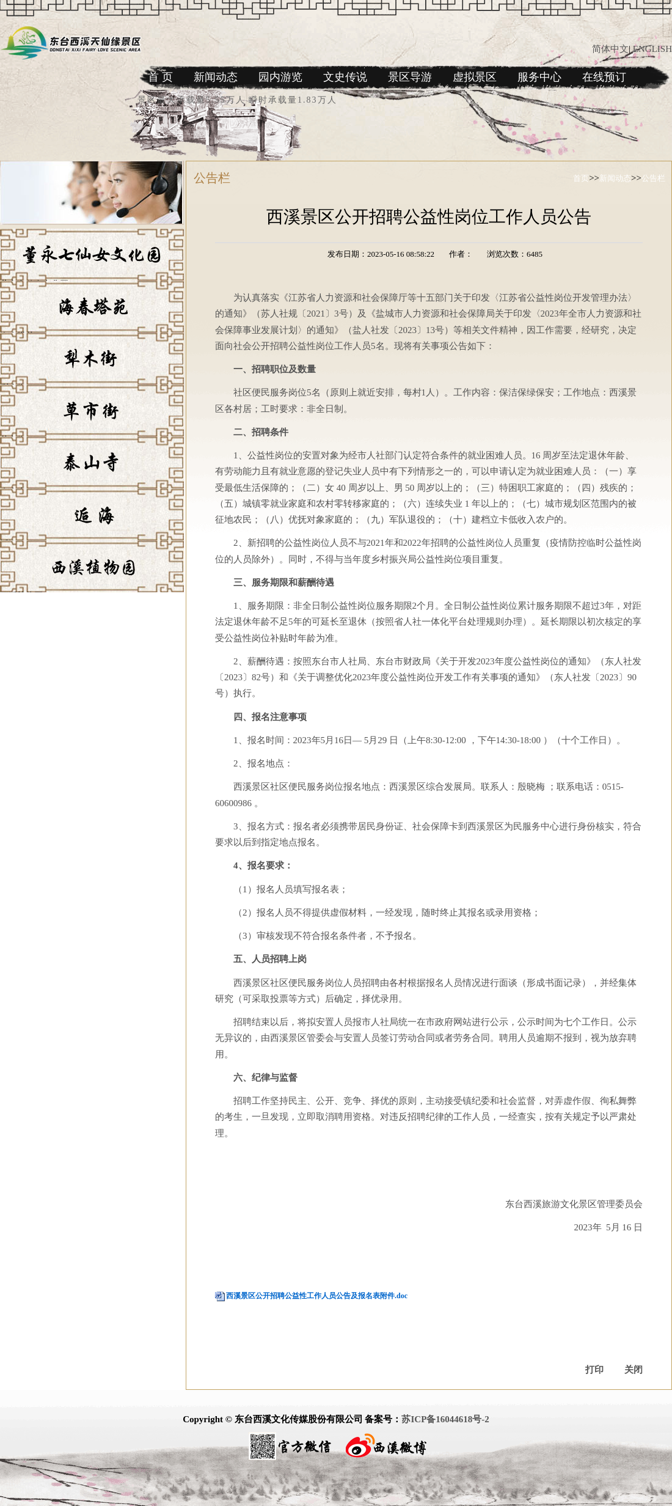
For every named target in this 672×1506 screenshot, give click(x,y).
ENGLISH (652, 49)
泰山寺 (13, 492)
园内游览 (280, 77)
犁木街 (13, 388)
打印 (594, 1370)
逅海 (8, 544)
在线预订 (604, 77)
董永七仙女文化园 (34, 284)
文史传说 (345, 77)
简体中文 (610, 49)
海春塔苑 (17, 336)
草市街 (13, 440)
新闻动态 (216, 77)
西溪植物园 (21, 596)
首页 (581, 178)
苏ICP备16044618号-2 (445, 1419)
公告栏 (653, 178)
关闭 (633, 1370)
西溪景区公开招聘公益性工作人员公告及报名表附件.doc (316, 1295)
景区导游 (410, 77)
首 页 (160, 77)
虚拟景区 (475, 77)
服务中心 (539, 77)
